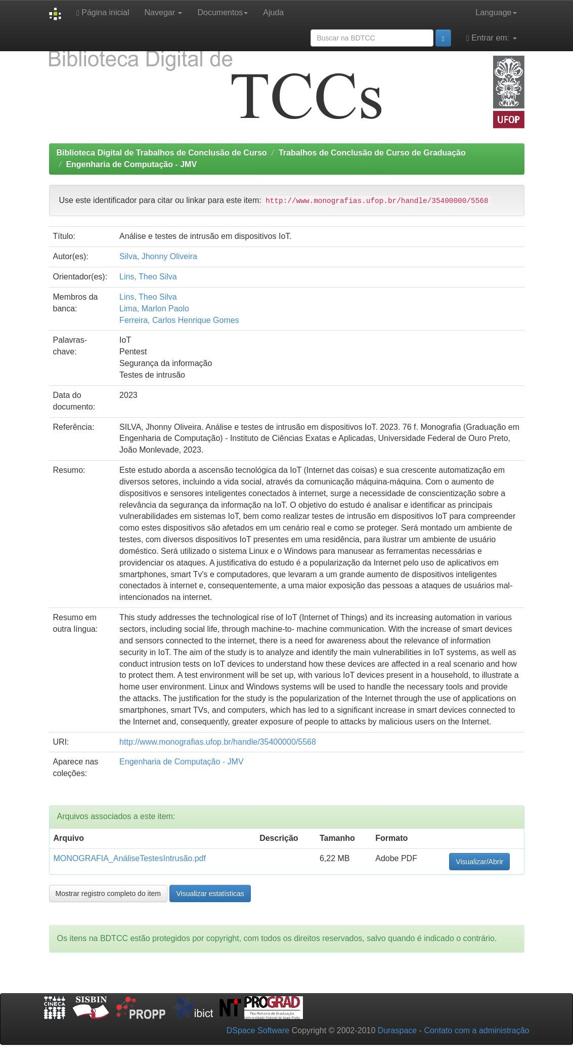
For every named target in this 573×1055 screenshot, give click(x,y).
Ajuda (273, 12)
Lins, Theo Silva (148, 276)
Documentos (222, 12)
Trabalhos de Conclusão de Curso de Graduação (372, 152)
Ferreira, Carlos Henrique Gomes (179, 320)
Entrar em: (491, 38)
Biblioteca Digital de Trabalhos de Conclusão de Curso (162, 152)
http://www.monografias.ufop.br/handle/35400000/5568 (217, 742)
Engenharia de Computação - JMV (131, 164)
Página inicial (102, 12)
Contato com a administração (476, 1030)
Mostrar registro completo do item (108, 893)
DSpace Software (258, 1030)
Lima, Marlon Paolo (154, 308)
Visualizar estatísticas (210, 893)
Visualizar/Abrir (479, 862)
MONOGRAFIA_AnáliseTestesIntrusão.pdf (130, 858)
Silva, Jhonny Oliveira (158, 256)
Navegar (164, 12)
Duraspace (397, 1030)
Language (495, 12)
